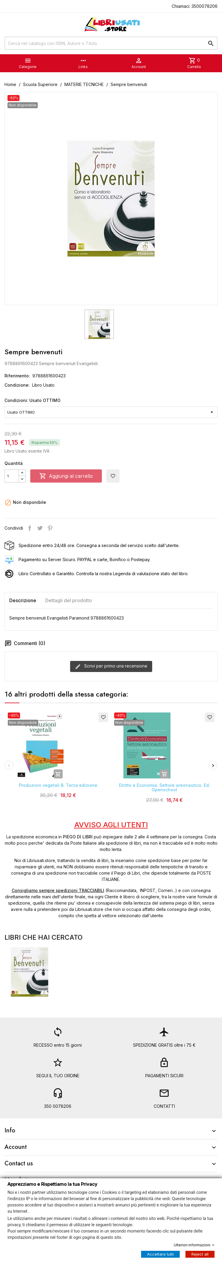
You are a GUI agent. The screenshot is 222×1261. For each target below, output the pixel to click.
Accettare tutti (160, 1253)
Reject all (200, 1253)
